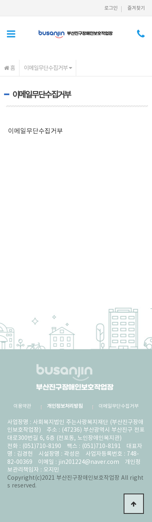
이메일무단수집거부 (48, 67)
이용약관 (22, 405)
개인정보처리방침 (65, 405)
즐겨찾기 (136, 7)
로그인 (111, 7)
